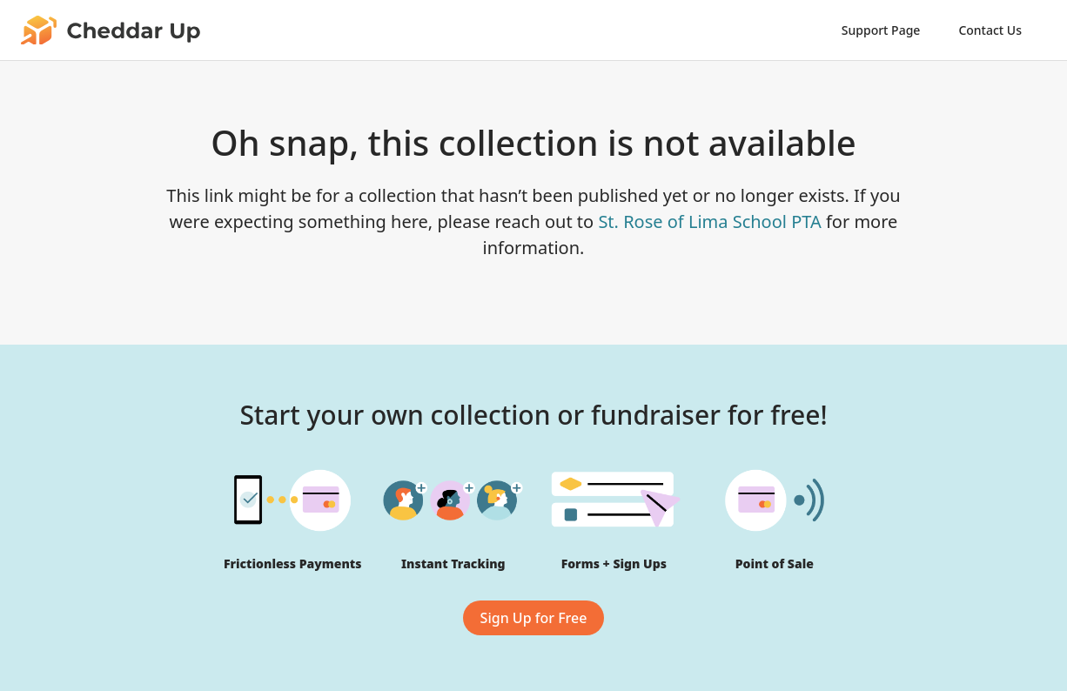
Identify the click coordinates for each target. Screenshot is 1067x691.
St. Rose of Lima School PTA (709, 221)
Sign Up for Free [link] (533, 617)
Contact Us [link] (990, 30)
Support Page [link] (881, 30)
